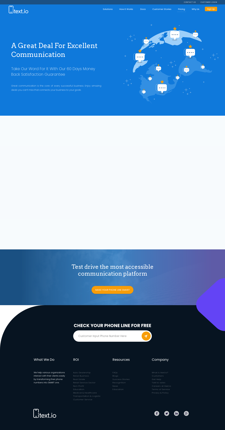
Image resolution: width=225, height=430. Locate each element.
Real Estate (79, 379)
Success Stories (121, 379)
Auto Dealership (82, 372)
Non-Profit (78, 386)
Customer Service (83, 399)
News (115, 386)
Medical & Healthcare (85, 392)
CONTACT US (190, 2)
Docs (143, 9)
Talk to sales (158, 382)
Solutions (108, 9)
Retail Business (81, 376)
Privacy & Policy (160, 392)
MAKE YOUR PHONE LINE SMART (112, 289)
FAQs (115, 372)
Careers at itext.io (161, 386)
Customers (158, 376)
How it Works (126, 9)
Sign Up (211, 8)
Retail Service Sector (84, 382)
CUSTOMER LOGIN (208, 2)
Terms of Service (161, 389)
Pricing (181, 9)
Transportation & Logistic (87, 396)
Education (78, 389)
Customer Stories (161, 9)
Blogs (115, 376)
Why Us (195, 9)
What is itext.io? (160, 372)
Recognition (119, 382)
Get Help (156, 379)
